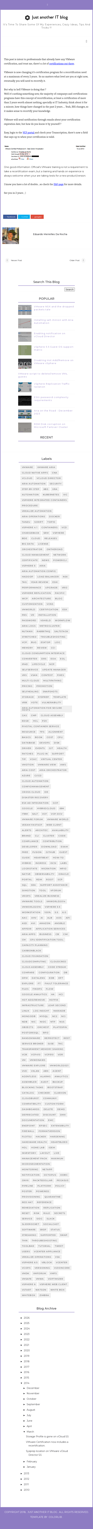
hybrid (26, 870)
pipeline (27, 1193)
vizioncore (62, 1275)
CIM (65, 941)
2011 (27, 1491)
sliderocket (30, 1231)
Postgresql (30, 1039)
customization (32, 611)
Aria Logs (29, 633)
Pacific (60, 600)
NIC (34, 1028)
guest (63, 859)
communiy (50, 1105)
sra (33, 892)
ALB (49, 924)
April (29, 1433)
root (50, 886)
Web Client (54, 831)
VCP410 (35, 1061)
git (51, 755)
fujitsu (27, 1143)
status (55, 1236)
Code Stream (57, 974)
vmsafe (27, 1285)
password (29, 627)
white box (57, 1296)
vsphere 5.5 (52, 914)
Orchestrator (32, 556)
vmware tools (32, 908)
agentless (29, 1083)
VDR (60, 1061)
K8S (46, 496)
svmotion (28, 897)
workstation (31, 919)
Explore (28, 990)
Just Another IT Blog (42, 1519)
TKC (60, 1050)
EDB (51, 985)
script (38, 529)
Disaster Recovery (35, 804)
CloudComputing (34, 968)
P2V (44, 728)
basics (26, 744)
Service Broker (33, 1050)
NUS (62, 1028)
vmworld (28, 616)
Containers (50, 534)
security (56, 490)
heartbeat (41, 864)
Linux (25, 1017)
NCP (52, 671)
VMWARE (27, 474)
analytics (61, 1083)
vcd (64, 534)
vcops (26, 1275)
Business (45, 941)
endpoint (28, 1132)
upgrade (51, 594)
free (25, 859)
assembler (29, 1089)
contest (47, 682)
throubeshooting (44, 1247)
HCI (61, 1001)
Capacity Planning (35, 952)
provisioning (31, 1203)
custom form (54, 1110)
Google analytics (34, 1001)
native (26, 881)
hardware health (34, 1149)
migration (49, 875)
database (28, 749)
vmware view (47, 771)
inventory (29, 1160)
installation (47, 622)
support (58, 760)
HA (53, 1001)
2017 (27, 1373)
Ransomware (31, 1045)
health (62, 755)
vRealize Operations (36, 1264)
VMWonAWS (37, 1067)
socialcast (51, 1231)
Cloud (35, 545)
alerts (26, 837)
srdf (43, 1236)
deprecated (30, 1121)
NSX (65, 583)
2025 (27, 1330)
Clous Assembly (33, 974)
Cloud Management (35, 561)
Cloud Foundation (35, 963)
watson (41, 1296)
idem (52, 1154)
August (31, 1416)
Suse (51, 1050)
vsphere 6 (29, 1291)
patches (27, 760)
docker (54, 523)
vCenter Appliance (47, 1258)
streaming (29, 1242)
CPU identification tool (47, 946)
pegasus (62, 1187)
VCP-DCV (56, 821)
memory (27, 654)
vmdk (25, 1280)
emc (51, 1127)
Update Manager (54, 676)
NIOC (43, 1028)
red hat (27, 1209)
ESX (64, 616)
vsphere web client (53, 1291)
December (33, 1394)
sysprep (43, 704)
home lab (37, 1154)
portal (27, 886)
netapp (47, 1176)
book (38, 744)
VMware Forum (32, 826)
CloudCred (58, 968)
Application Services (50, 935)
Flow (49, 996)
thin (25, 1247)
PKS (24, 622)
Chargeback (30, 540)
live (56, 1160)
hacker (41, 1143)
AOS (59, 924)
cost (50, 744)
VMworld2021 (59, 1072)
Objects (27, 1034)
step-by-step (31, 496)
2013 (27, 1480)
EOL (62, 665)
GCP (55, 810)
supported (48, 1242)
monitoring (30, 1176)
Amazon (45, 930)
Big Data (28, 551)
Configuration (49, 979)
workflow (62, 627)
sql (24, 892)
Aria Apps (29, 941)
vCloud (27, 485)
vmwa (40, 1285)
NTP (53, 1028)
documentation (33, 1127)
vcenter (62, 1269)
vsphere (58, 540)
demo (61, 1116)
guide (26, 864)
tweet (59, 1253)
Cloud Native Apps (35, 479)
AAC (24, 924)
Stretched (29, 643)
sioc (39, 1225)
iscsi (53, 870)
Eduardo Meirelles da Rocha (55, 235)
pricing (27, 693)
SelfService (30, 676)
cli (37, 842)
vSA (57, 1264)
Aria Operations (33, 523)
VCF (44, 821)
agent (57, 1078)
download (49, 853)
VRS (24, 682)
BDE (24, 545)
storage (28, 704)
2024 (27, 1335)
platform (44, 1193)
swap (64, 1242)
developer (29, 853)
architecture (41, 605)
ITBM (25, 821)
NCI (63, 1023)
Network (60, 561)
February (32, 1468)
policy (59, 1193)
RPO (46, 1039)
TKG (24, 589)
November (33, 1400)
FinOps (37, 996)
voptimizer (55, 1285)
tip (24, 766)
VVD (24, 1078)
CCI (53, 654)
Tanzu (26, 529)
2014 (27, 1390)
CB (57, 941)
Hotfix (53, 1007)
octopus (50, 1182)
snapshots (50, 698)
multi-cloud (30, 687)
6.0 (64, 919)
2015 (27, 1384)
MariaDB (59, 1017)
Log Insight (41, 1017)
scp (60, 886)
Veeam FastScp (32, 831)
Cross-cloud (31, 799)
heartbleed (59, 1149)
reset (26, 1220)
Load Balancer (48, 583)
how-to (58, 864)
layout (45, 1160)
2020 (27, 1357)
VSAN (34, 682)
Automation (30, 501)
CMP (34, 722)
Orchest (43, 1034)
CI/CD (38, 782)
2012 (27, 1485)
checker (44, 1100)
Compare (28, 979)
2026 (27, 1324)
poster (27, 1198)
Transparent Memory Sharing (43, 1056)
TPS (42, 738)
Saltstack (61, 638)
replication (52, 1214)
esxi (55, 589)
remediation (31, 1214)
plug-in (42, 760)
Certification (48, 616)
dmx (63, 1121)
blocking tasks (32, 1094)
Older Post (73, 265)
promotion (44, 693)
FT (39, 990)
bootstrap (55, 1094)
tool (42, 897)
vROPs (26, 903)
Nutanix (27, 638)
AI (42, 924)
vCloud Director (49, 485)
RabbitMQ (43, 638)
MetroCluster (50, 633)
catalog (28, 1100)
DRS (43, 665)
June (30, 1427)
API (68, 924)
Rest (67, 1045)
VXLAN (35, 1078)
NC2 (54, 1023)
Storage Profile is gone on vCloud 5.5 (47, 1443)
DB (66, 979)
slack (51, 1225)
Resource (29, 738)
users (26, 1258)
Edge (25, 728)
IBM (62, 815)
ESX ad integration (35, 810)
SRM (46, 540)
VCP (24, 649)
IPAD (25, 671)
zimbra (44, 1302)
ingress (41, 870)
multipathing (52, 687)
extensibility (60, 1132)
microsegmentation (36, 1171)
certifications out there (62, 63)
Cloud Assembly (52, 722)
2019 (27, 1362)
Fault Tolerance (56, 990)
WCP (25, 605)
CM (24, 946)
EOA (53, 665)
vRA (55, 496)
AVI (33, 930)
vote (34, 709)
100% (47, 919)
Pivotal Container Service (40, 733)
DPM (25, 985)
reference (44, 1209)
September (34, 1411)
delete (48, 1116)
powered (42, 1198)
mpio (63, 875)
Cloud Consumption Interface (43, 660)
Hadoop (27, 583)
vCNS (50, 611)
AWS (63, 771)
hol (24, 1154)
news (45, 567)
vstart (26, 1296)
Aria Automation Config (39, 578)
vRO (65, 594)
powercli (60, 567)
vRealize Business (47, 903)
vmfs (53, 1280)
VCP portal (30, 132)
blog (58, 605)
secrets (59, 1220)
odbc (64, 1182)
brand (26, 842)
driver (26, 755)
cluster (48, 842)
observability (44, 881)
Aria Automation (34, 490)
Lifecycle (38, 671)
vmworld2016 (31, 914)
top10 (51, 529)
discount (49, 1121)
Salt (35, 821)
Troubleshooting (53, 643)
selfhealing (30, 698)
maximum (57, 1165)
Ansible (60, 930)
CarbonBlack (31, 957)
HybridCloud (46, 815)
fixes (60, 682)
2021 (27, 1351)
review (42, 654)
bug (34, 649)
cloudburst (30, 1105)
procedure (30, 512)
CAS (24, 722)
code (62, 842)
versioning (42, 1275)
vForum (55, 897)
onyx (25, 1187)
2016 (27, 1379)
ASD (24, 930)
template (59, 704)
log (57, 649)
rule (47, 1220)
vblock (47, 1269)
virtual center (51, 766)
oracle (63, 881)
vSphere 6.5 (30, 1269)
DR (46, 799)
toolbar (28, 1253)
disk (57, 749)
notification (31, 1182)
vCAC (33, 766)
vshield (45, 627)
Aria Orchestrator (53, 777)
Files (25, 996)
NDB (25, 1028)
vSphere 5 (29, 572)
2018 (27, 1368)
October (32, 1405)
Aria (43, 572)
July (29, 1422)
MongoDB (29, 1023)
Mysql (44, 1023)
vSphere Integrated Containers (44, 507)
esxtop (46, 649)
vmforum (39, 1280)
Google (27, 815)
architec (42, 837)
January (31, 1473)
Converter (29, 665)
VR (32, 622)
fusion (37, 859)
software (29, 1236)
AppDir (27, 935)
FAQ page (60, 188)
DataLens (38, 985)
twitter (25, 219)
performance (31, 594)
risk (36, 1220)
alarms (45, 1083)
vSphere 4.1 (30, 534)
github (50, 859)
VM (24, 1067)
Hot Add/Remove (33, 1007)
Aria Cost (29, 777)
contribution (52, 848)
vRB (24, 709)
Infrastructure (33, 1012)
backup (58, 1089)
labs (63, 870)
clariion (60, 1100)
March (31, 1438)
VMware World (58, 826)
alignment (55, 738)
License (43, 551)
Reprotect (52, 1045)
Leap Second (57, 1012)
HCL (35, 728)
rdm (39, 886)
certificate (30, 567)
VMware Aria (46, 474)
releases (50, 545)
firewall (28, 1138)
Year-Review (39, 589)
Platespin (60, 1034)
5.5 (56, 919)
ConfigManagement (35, 793)
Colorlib (55, 1524)
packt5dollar (43, 1187)
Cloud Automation (35, 788)
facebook (11, 219)
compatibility (31, 1110)
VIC (65, 501)
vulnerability (51, 709)
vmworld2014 (56, 908)
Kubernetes (51, 501)
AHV (33, 924)
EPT (60, 985)
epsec (43, 1132)
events (40, 755)
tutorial (44, 1253)
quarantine (52, 1203)
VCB (24, 1061)
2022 (27, 1346)
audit (44, 1089)
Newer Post (17, 265)
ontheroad (55, 556)
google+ (38, 219)
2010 (27, 1496)
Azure (26, 782)
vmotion (28, 771)
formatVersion (49, 1138)
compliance (30, 848)
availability (60, 837)
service (27, 1225)
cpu (60, 744)
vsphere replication (36, 600)
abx (46, 1078)
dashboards (31, 1116)
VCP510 (49, 1061)
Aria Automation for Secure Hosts (42, 716)
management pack (34, 1165)
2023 (27, 1341)
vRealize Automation (37, 518)
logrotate (30, 875)
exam (64, 853)
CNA (54, 479)
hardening (57, 1143)
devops (45, 749)
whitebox (28, 1302)
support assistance (54, 892)
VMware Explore (34, 1072)
